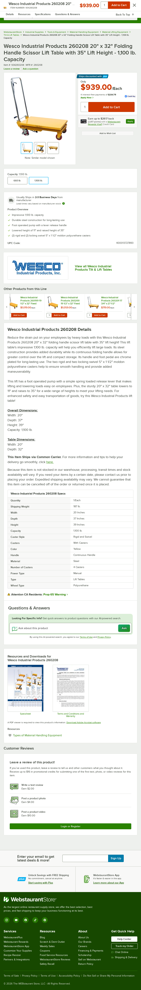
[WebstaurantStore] (49, 899)
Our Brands (84, 941)
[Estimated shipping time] (63, 203)
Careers (82, 946)
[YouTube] (16, 920)
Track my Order (124, 946)
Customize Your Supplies (18, 950)
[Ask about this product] (70, 628)
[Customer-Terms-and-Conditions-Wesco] (70, 691)
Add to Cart (19, 315)
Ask (124, 628)
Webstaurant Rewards (16, 941)
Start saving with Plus (40, 882)
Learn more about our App (108, 882)
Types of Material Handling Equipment (48, 735)
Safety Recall (47, 964)
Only (83, 81)
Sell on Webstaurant (89, 959)
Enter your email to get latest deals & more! (35, 858)
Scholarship (84, 955)
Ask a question (30, 68)
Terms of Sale (11, 976)
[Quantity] (85, 107)
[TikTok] (35, 920)
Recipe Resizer (12, 955)
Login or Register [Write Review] (70, 826)
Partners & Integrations (17, 959)
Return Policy (85, 964)
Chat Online (119, 952)
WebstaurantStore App (16, 946)
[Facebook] (26, 920)
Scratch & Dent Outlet (52, 941)
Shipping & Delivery (124, 957)
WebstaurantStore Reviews (55, 959)
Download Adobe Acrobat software (83, 722)
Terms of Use (86, 637)
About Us (83, 937)
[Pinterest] (45, 920)
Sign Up (116, 858)
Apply (131, 122)
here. (50, 462)
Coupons (45, 950)
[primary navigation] (11, 6)
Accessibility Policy (69, 976)
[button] (26, 148)
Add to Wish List (108, 133)
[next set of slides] (134, 307)
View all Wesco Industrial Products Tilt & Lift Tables (93, 267)
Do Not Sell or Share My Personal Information (109, 976)
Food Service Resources (54, 955)
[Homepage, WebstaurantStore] (70, 7)
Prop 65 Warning (54, 594)
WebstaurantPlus (13, 937)
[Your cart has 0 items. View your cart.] (131, 6)
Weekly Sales (47, 946)
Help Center (124, 939)
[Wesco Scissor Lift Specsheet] (25, 691)
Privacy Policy (104, 637)
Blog (42, 937)
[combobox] (70, 16)
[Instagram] (7, 920)
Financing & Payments (90, 950)
